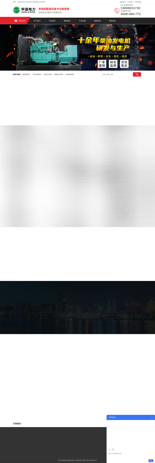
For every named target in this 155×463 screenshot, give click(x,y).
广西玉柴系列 (36, 74)
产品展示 (52, 21)
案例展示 (123, 2)
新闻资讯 (97, 21)
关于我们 (37, 21)
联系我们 (130, 2)
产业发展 (82, 21)
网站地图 (138, 2)
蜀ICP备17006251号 (90, 460)
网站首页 (22, 21)
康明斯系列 (26, 74)
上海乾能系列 (69, 74)
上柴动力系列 (48, 74)
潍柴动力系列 (59, 74)
